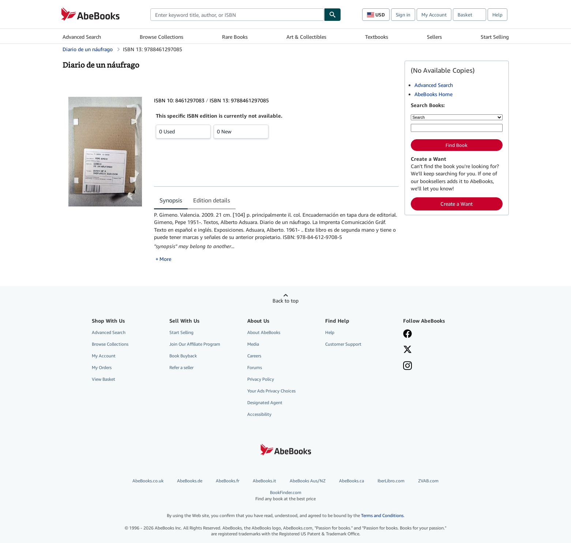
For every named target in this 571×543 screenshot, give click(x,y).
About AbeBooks (263, 332)
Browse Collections (161, 37)
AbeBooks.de (189, 480)
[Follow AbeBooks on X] (407, 350)
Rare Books (235, 37)
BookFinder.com (285, 496)
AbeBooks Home (433, 94)
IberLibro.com (391, 480)
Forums (254, 367)
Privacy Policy (260, 379)
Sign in (403, 15)
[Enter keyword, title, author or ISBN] (457, 128)
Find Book (456, 145)
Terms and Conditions (382, 515)
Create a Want (456, 204)
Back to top (285, 300)
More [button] (165, 259)
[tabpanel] (276, 236)
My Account (434, 15)
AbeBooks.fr (227, 480)
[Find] (332, 14)
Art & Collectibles (306, 37)
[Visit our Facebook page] (407, 334)
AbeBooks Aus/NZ (308, 480)
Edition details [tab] (211, 200)
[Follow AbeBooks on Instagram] (407, 366)
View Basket (103, 379)
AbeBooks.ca (351, 480)
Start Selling (495, 37)
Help (497, 15)
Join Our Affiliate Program (194, 344)
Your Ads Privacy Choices (271, 391)
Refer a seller (181, 367)
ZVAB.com (428, 480)
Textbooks (376, 37)
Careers (254, 355)
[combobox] (237, 14)
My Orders (102, 367)
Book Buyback (183, 355)
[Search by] (457, 117)
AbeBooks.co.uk (148, 480)
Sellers (434, 37)
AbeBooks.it (264, 480)
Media (253, 344)
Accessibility (259, 414)
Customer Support (343, 344)
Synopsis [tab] (170, 200)
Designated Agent (264, 402)
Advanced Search (82, 37)
